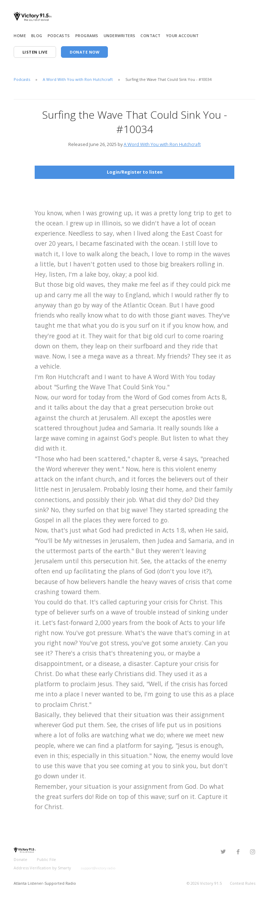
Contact (150, 35)
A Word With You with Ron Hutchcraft (78, 79)
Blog (36, 35)
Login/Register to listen (135, 172)
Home (20, 35)
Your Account (182, 35)
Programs (86, 35)
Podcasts (59, 35)
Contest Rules (242, 883)
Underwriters (120, 35)
